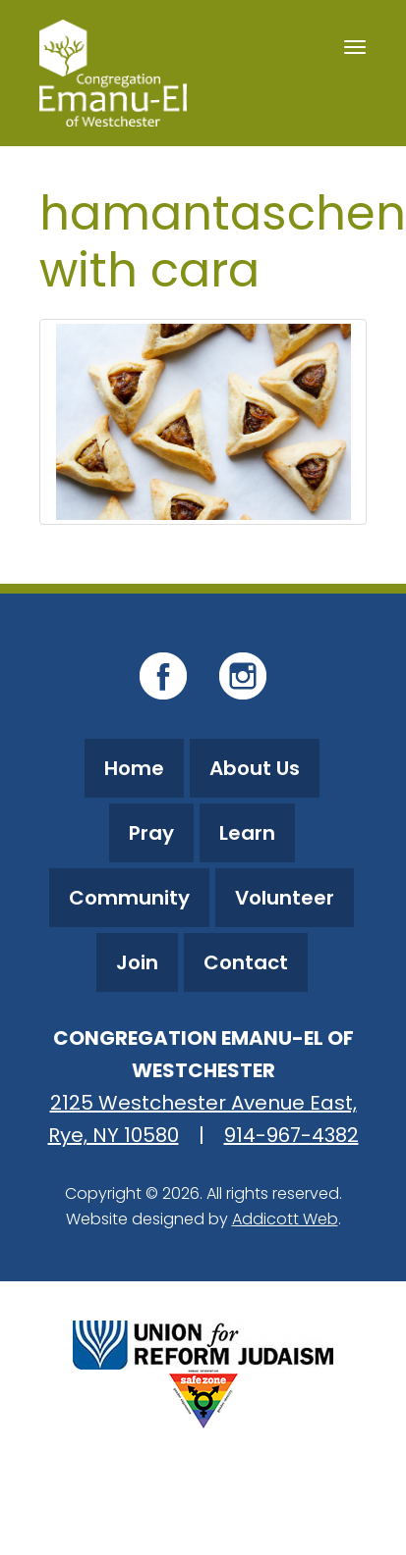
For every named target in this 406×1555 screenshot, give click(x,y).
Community (129, 897)
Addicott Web (285, 1219)
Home (134, 768)
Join (137, 962)
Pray (151, 833)
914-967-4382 (291, 1135)
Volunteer (284, 897)
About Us (254, 768)
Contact (245, 962)
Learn (247, 833)
